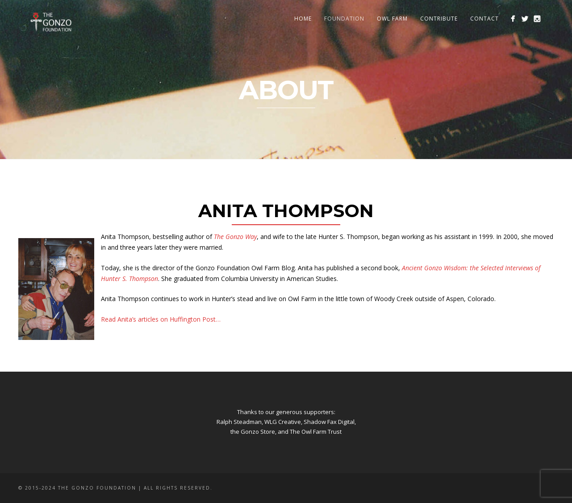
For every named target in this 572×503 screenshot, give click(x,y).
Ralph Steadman (239, 422)
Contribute (439, 18)
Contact (484, 18)
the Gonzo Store (252, 432)
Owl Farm (392, 18)
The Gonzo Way (235, 236)
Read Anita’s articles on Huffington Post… (161, 319)
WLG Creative (282, 422)
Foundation (344, 18)
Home (303, 18)
